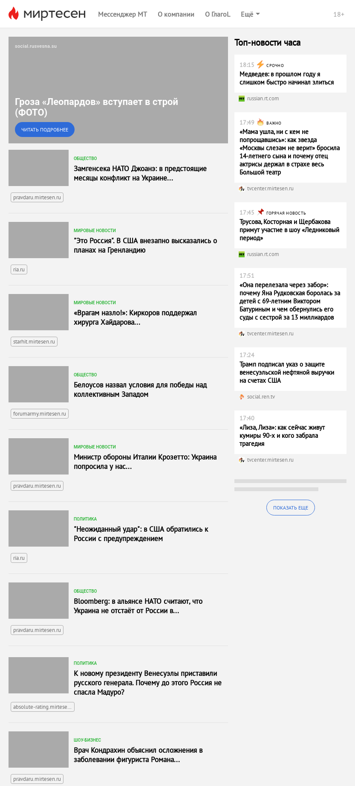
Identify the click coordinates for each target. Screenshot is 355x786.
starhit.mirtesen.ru (34, 341)
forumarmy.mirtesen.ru (39, 413)
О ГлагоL (217, 14)
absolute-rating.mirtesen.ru (44, 706)
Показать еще (290, 507)
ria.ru (19, 269)
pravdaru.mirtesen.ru (37, 197)
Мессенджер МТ (122, 14)
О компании (176, 14)
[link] (118, 90)
